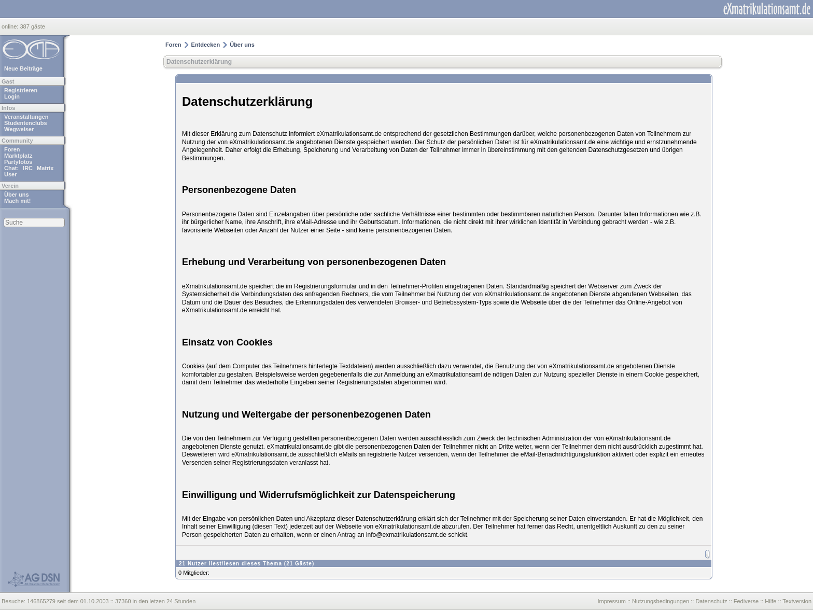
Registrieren (20, 90)
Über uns (16, 194)
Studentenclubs (25, 123)
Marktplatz (18, 155)
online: (11, 26)
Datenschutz (711, 601)
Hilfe (770, 601)
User (10, 174)
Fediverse (746, 601)
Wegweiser (19, 129)
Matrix (45, 168)
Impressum (611, 601)
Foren (12, 149)
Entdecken (205, 44)
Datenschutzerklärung (199, 61)
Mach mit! (17, 201)
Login (12, 96)
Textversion (796, 601)
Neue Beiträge (23, 68)
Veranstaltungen (26, 117)
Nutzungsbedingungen (660, 601)
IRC (28, 168)
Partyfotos (18, 162)
